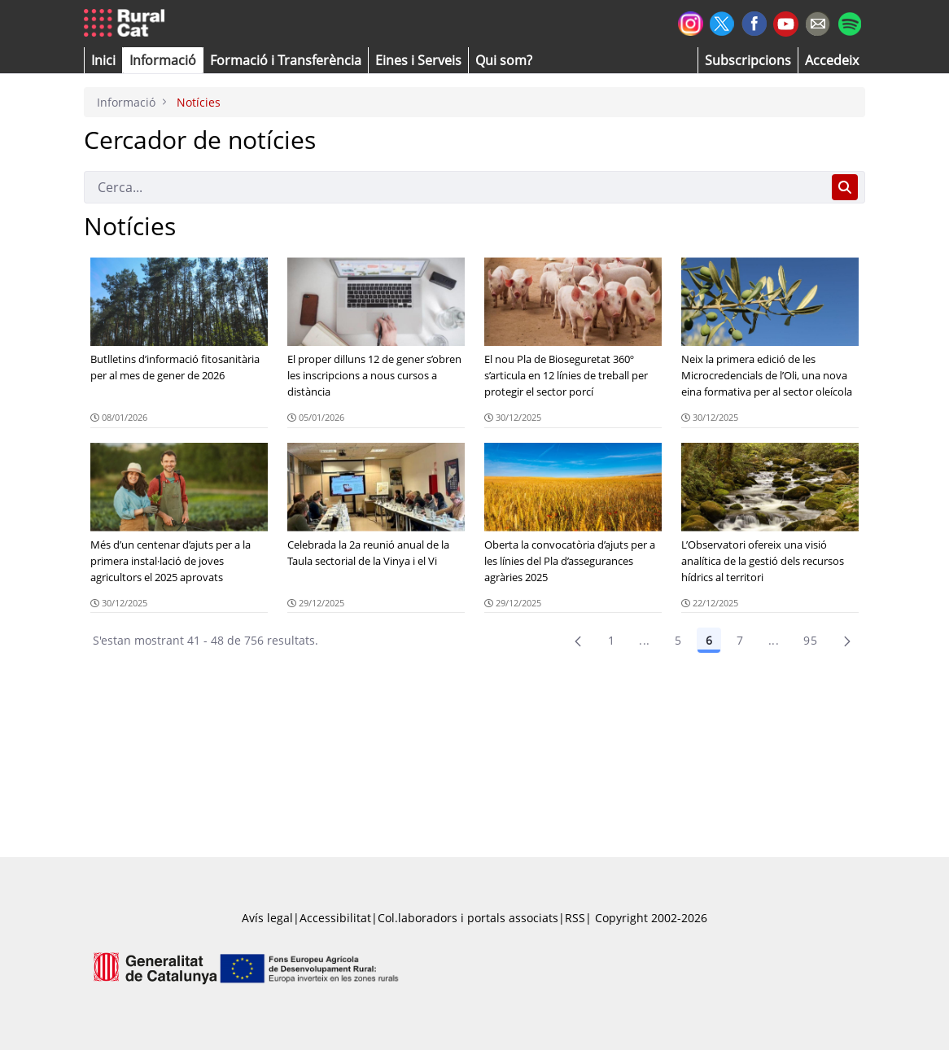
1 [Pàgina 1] (611, 640)
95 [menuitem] (810, 640)
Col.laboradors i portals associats (468, 917)
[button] (103, 60)
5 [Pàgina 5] (678, 640)
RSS (575, 917)
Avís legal (267, 917)
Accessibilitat (335, 917)
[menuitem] (285, 60)
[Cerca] (454, 187)
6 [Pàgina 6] (709, 640)
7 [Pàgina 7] (740, 640)
